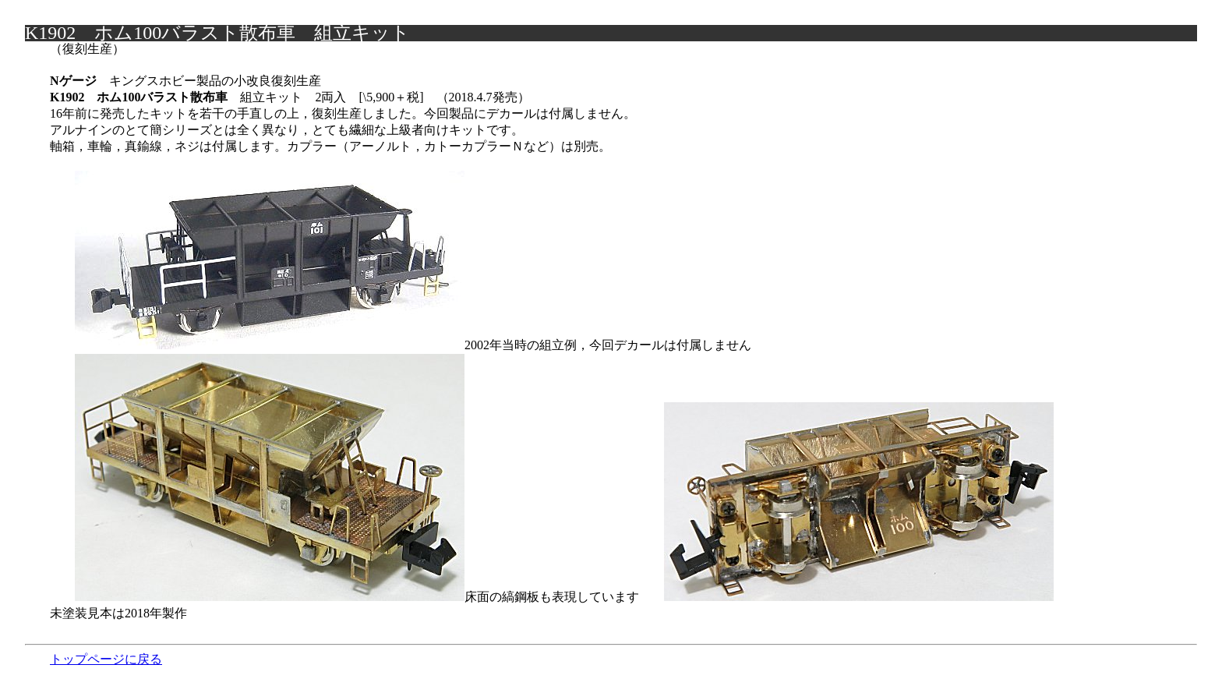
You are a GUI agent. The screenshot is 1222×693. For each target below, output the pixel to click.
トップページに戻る (106, 659)
